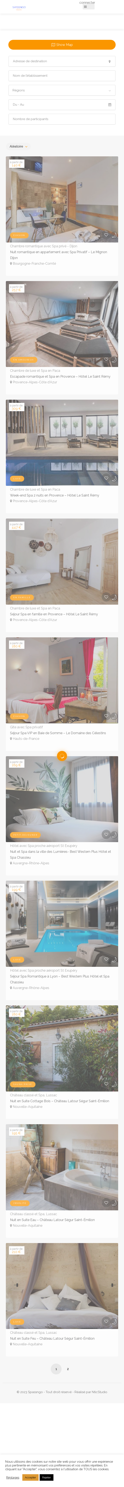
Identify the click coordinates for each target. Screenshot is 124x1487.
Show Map (64, 45)
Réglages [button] (12, 1477)
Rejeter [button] (46, 1477)
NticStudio (99, 1392)
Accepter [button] (30, 1477)
